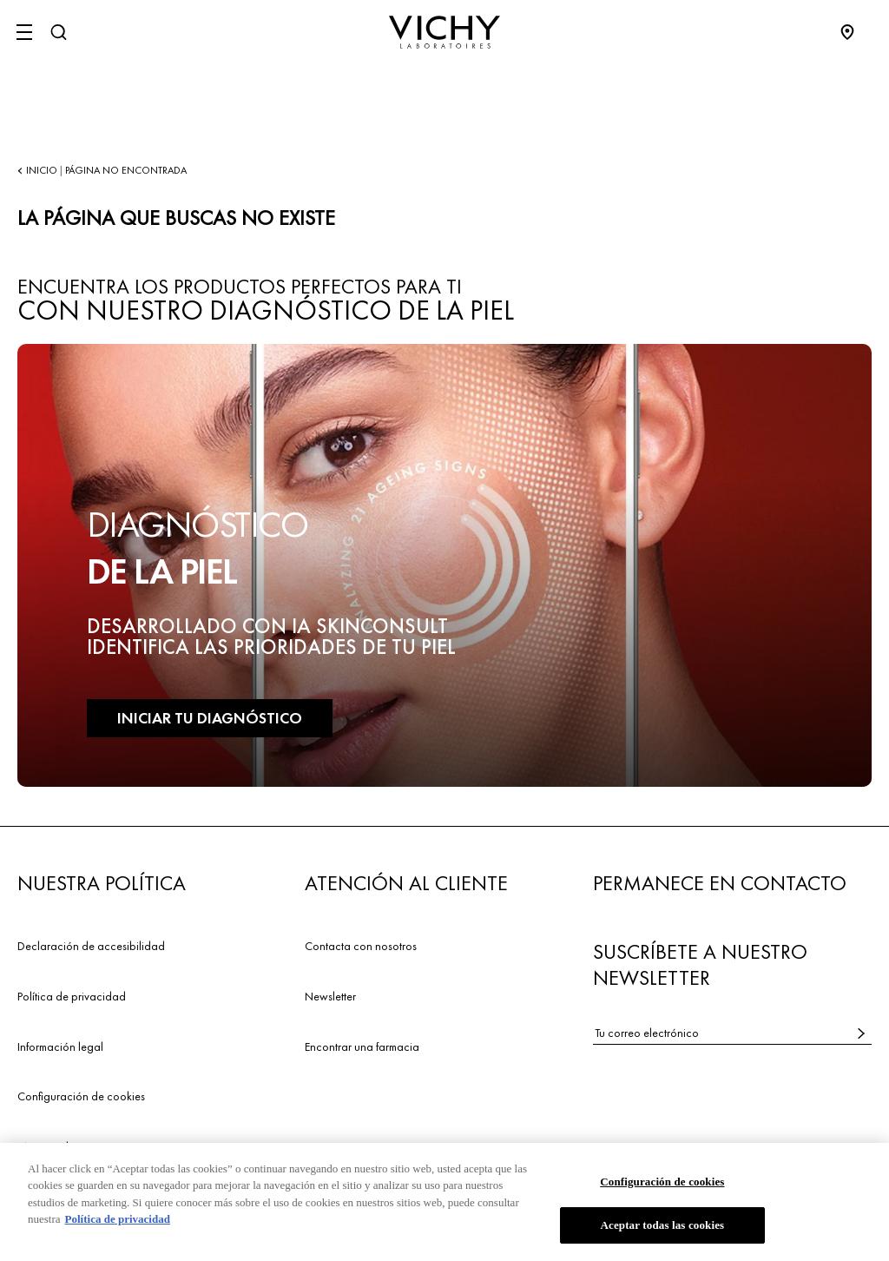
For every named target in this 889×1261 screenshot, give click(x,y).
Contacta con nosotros (361, 946)
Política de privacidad (71, 996)
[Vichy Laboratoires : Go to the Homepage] (444, 32)
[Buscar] (58, 32)
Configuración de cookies (81, 1096)
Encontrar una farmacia (362, 1046)
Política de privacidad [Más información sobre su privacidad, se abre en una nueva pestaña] (117, 1220)
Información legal (60, 1046)
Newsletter (330, 996)
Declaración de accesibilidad (91, 946)
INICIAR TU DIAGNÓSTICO (209, 718)
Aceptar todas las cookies (662, 1226)
